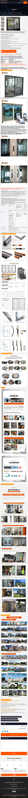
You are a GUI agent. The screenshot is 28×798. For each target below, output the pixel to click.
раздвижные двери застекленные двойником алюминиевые (11, 716)
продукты (5, 12)
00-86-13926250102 (23, 0)
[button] (3, 30)
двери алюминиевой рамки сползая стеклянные (9, 718)
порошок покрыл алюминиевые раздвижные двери (10, 720)
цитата (25, 2)
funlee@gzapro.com (4, 0)
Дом (1, 12)
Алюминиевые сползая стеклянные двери (15, 12)
